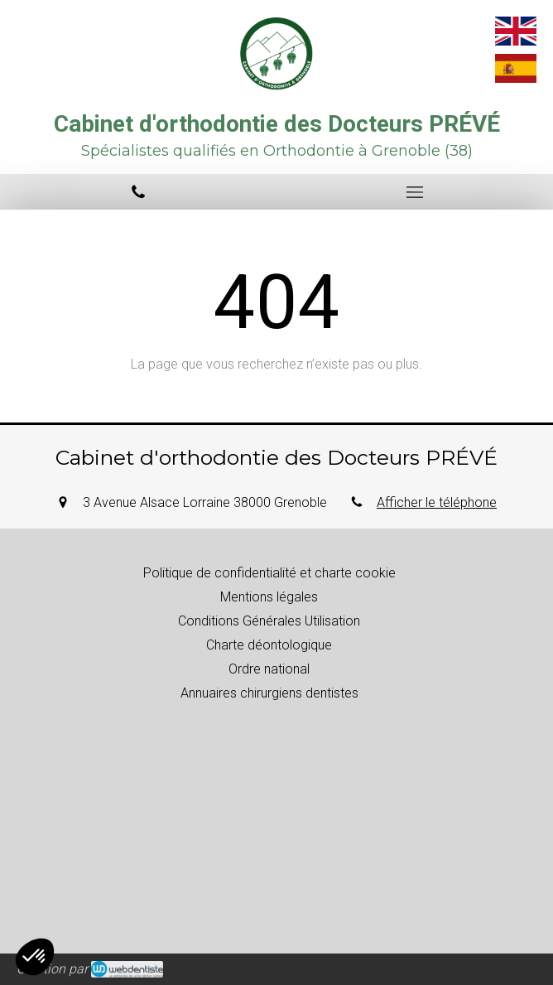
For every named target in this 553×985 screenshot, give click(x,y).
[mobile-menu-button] (414, 192)
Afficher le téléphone (437, 502)
